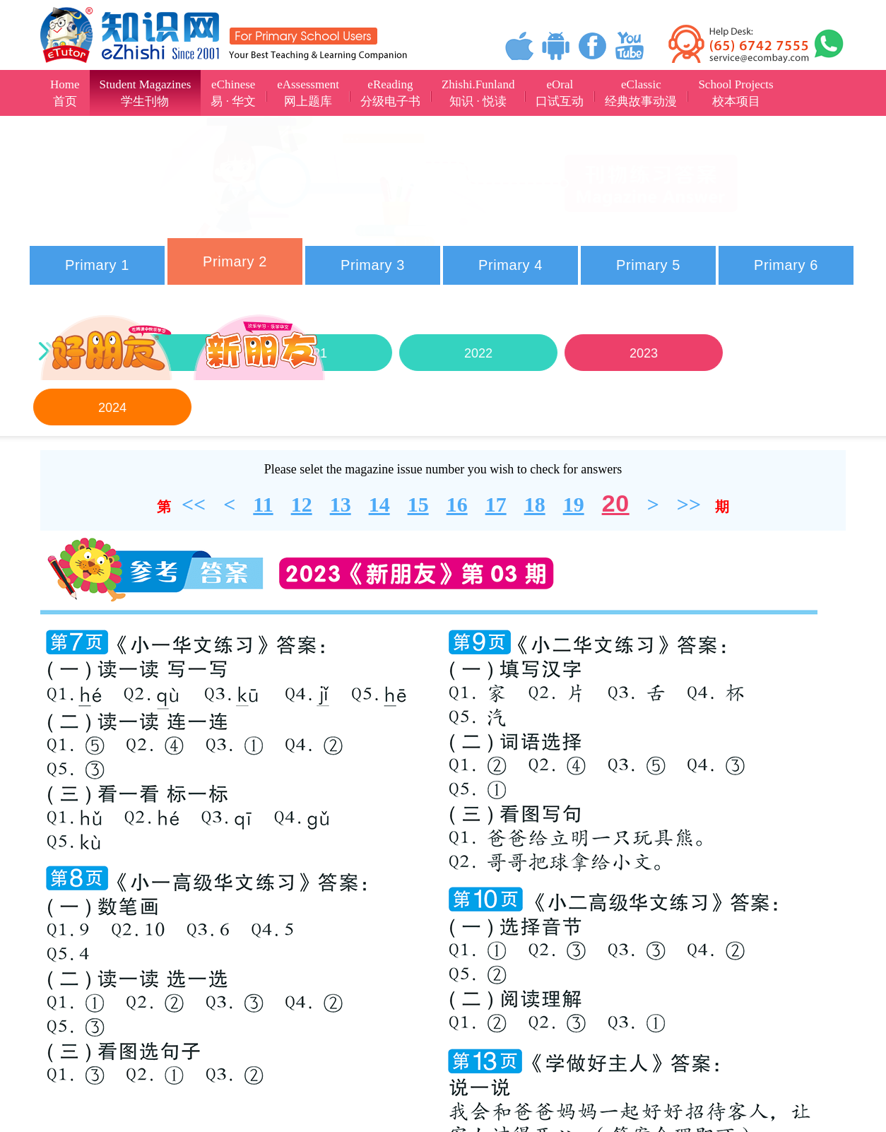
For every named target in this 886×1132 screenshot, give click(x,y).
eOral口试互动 (560, 93)
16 (457, 504)
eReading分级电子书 (390, 93)
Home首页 (65, 93)
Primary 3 (373, 265)
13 (340, 504)
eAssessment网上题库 (308, 93)
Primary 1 (97, 265)
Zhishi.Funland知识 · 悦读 (478, 93)
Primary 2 (235, 261)
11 (263, 504)
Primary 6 (786, 265)
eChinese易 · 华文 (233, 93)
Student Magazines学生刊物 (145, 93)
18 (534, 504)
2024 (112, 408)
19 (573, 504)
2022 (477, 353)
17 (496, 504)
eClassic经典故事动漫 (641, 93)
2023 (643, 353)
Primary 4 (510, 265)
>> (689, 504)
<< (194, 504)
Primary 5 (648, 265)
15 (418, 504)
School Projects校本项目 (735, 93)
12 (301, 504)
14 (379, 504)
